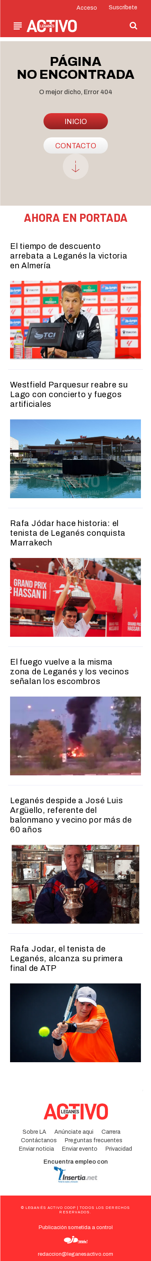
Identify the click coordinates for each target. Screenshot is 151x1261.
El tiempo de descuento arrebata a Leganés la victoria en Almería (69, 256)
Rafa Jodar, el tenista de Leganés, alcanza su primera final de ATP (66, 958)
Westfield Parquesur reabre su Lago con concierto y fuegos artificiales (69, 394)
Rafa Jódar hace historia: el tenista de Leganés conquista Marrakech (68, 533)
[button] (133, 25)
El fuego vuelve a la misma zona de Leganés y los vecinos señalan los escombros (69, 671)
